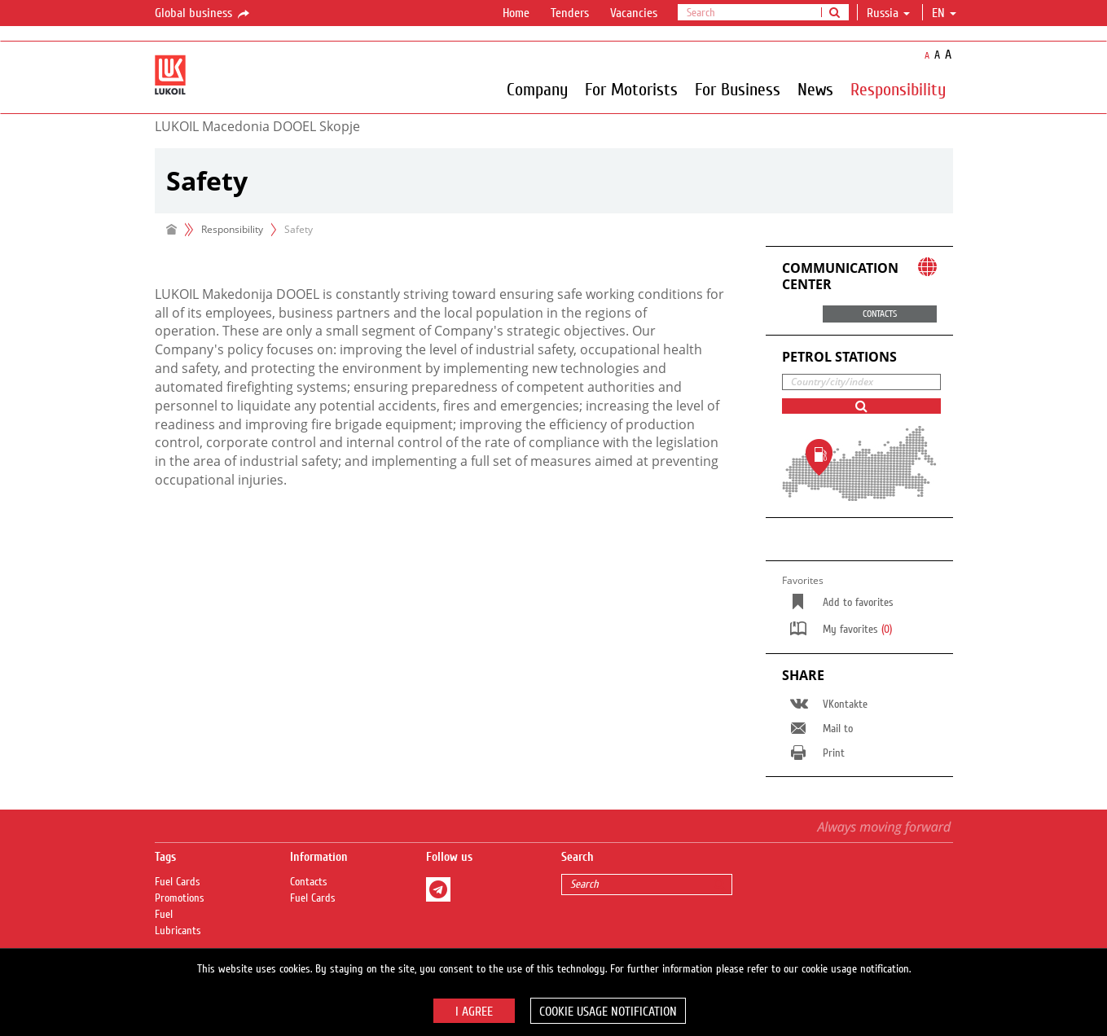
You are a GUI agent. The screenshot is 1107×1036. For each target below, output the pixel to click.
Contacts (308, 882)
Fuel (164, 914)
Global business (203, 14)
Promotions (179, 898)
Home (516, 13)
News (815, 89)
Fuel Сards (177, 882)
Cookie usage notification (608, 1011)
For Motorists (631, 89)
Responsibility (898, 89)
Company (537, 89)
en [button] (944, 13)
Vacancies (633, 13)
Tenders (570, 13)
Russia (888, 13)
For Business (737, 89)
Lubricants (178, 930)
